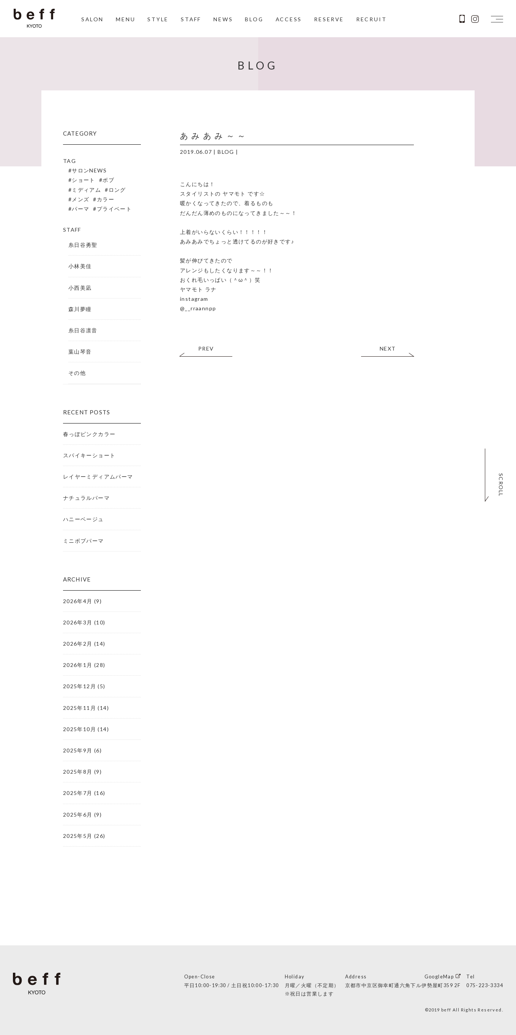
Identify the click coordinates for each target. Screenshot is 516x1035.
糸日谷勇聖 (83, 245)
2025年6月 (78, 814)
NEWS (223, 19)
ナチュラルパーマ (86, 498)
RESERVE (330, 19)
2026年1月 (78, 665)
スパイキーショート (89, 455)
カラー (105, 199)
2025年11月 (79, 708)
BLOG (254, 19)
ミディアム (86, 189)
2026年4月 (78, 601)
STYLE (157, 19)
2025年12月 (79, 686)
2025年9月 (78, 750)
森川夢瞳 (80, 309)
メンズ (80, 199)
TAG (69, 161)
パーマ (80, 208)
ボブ (108, 180)
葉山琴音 (80, 351)
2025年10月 (79, 729)
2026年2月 (78, 643)
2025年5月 (78, 836)
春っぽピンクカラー (89, 434)
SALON (91, 19)
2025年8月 (78, 771)
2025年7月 (78, 793)
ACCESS (289, 19)
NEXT (388, 348)
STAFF (190, 19)
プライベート (114, 208)
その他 (77, 373)
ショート (83, 180)
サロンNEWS (89, 170)
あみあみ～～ (214, 135)
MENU (125, 19)
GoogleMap (439, 977)
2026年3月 (78, 622)
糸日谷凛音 (83, 330)
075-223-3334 (484, 985)
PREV (206, 348)
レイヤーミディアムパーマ (98, 476)
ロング (117, 189)
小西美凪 (80, 287)
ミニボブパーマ (83, 540)
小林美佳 (80, 266)
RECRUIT (372, 19)
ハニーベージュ (83, 519)
